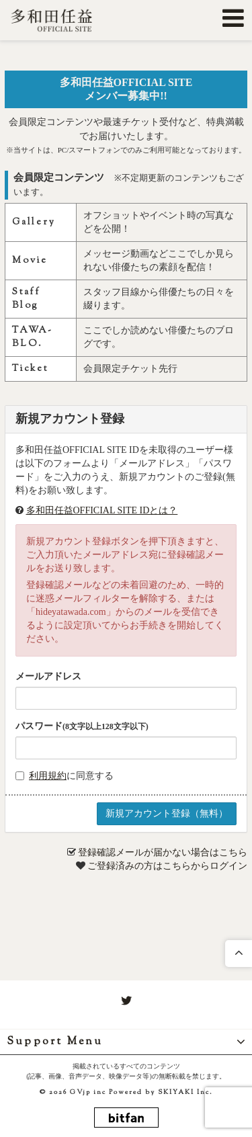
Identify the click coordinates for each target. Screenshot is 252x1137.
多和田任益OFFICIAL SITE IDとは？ (102, 510)
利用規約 (48, 776)
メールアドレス (48, 676)
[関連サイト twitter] (126, 1001)
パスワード (82, 726)
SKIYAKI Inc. (185, 1092)
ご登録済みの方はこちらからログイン (167, 866)
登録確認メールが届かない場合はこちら (162, 852)
